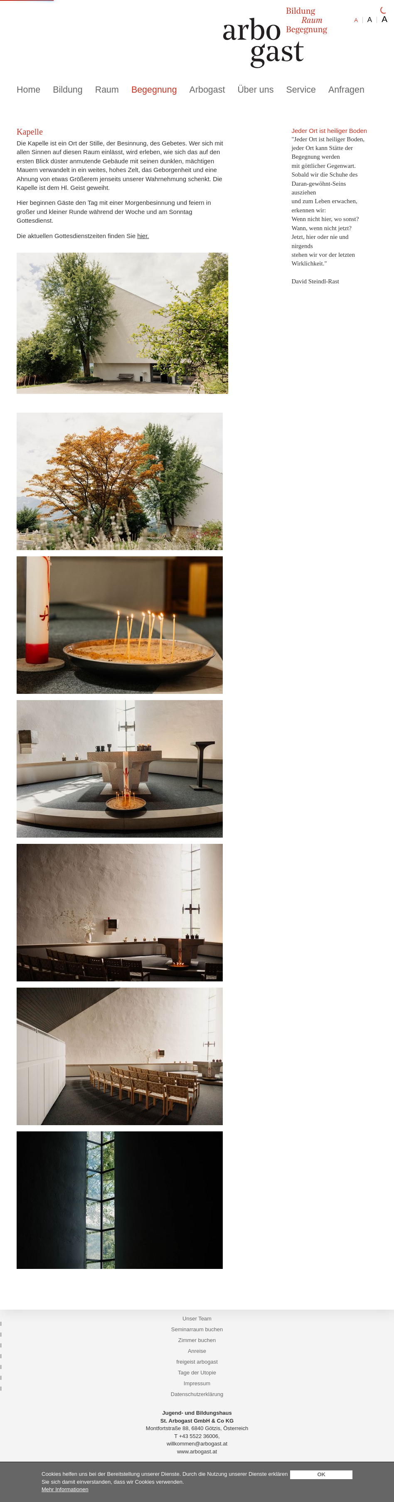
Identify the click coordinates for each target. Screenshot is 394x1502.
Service (300, 90)
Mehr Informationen (65, 1489)
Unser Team (197, 1318)
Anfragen (346, 90)
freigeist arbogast (197, 1361)
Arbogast (207, 90)
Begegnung (154, 90)
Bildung (68, 90)
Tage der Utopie (197, 1372)
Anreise (197, 1351)
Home (28, 90)
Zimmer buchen (197, 1340)
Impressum (197, 1383)
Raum (107, 90)
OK (321, 1474)
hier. (143, 235)
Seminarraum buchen (197, 1329)
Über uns (255, 90)
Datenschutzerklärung (197, 1394)
